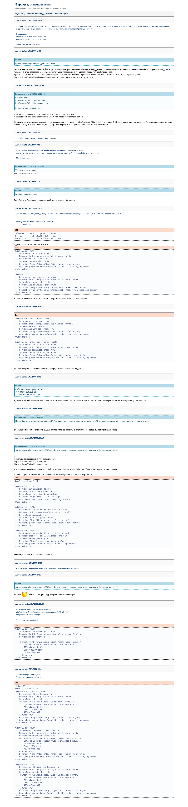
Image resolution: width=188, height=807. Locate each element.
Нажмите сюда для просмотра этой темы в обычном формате (40, 8)
